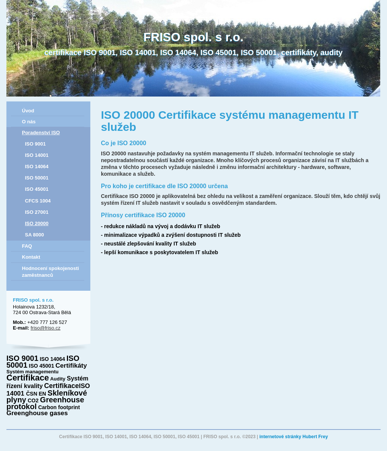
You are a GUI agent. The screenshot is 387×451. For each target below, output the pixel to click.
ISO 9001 (35, 144)
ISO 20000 (36, 223)
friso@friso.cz (45, 328)
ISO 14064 (36, 166)
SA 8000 (34, 235)
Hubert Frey (315, 436)
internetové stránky (280, 436)
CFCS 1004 (38, 201)
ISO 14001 (36, 155)
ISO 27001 (36, 212)
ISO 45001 (36, 189)
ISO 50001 (36, 178)
